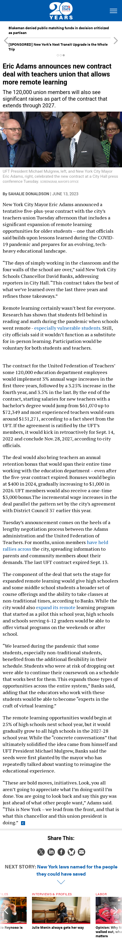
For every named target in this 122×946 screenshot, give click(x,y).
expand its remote (55, 607)
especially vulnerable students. (67, 328)
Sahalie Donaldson (28, 194)
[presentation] (6, 915)
